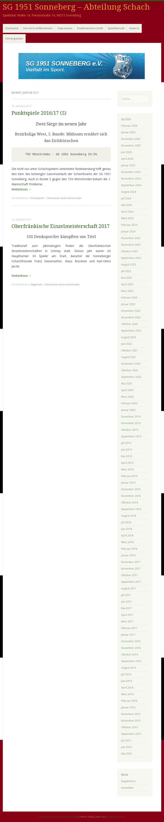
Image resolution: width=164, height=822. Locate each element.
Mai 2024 (126, 205)
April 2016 (127, 687)
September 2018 (131, 509)
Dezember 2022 (131, 311)
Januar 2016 (128, 707)
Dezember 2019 (131, 416)
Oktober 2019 (129, 430)
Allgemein (36, 284)
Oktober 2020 (129, 370)
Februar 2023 (129, 297)
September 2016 (131, 661)
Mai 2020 (126, 383)
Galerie (134, 28)
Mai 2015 (126, 753)
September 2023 (131, 258)
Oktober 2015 (129, 727)
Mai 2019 (126, 456)
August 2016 (128, 668)
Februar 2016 (129, 701)
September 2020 (131, 377)
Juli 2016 (126, 674)
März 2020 (127, 397)
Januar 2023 (128, 304)
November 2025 (131, 145)
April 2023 (127, 284)
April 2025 (127, 159)
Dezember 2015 (131, 714)
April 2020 (127, 390)
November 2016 (131, 648)
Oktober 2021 (129, 350)
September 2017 (131, 582)
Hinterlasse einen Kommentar (64, 198)
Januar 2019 (128, 482)
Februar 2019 (129, 476)
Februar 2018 (129, 549)
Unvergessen (14, 38)
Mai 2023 (126, 278)
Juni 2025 (126, 152)
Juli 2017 (126, 595)
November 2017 (131, 568)
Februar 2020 (129, 403)
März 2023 (127, 291)
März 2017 (127, 621)
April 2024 (127, 211)
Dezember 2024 (131, 172)
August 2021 (128, 357)
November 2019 (131, 423)
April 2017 (127, 615)
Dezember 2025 (131, 139)
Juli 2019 (126, 443)
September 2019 (131, 436)
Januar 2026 (128, 132)
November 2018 (131, 496)
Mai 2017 (126, 608)
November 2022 (131, 317)
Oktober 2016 (129, 654)
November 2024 (131, 178)
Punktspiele (37, 198)
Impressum (64, 28)
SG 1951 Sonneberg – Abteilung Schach (76, 7)
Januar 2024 (128, 231)
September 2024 (131, 185)
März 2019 (127, 469)
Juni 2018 (126, 529)
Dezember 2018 (131, 489)
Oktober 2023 (129, 251)
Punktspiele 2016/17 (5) (39, 113)
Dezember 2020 (131, 363)
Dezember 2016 (131, 641)
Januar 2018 (128, 555)
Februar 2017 (129, 628)
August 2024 (128, 192)
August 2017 (128, 588)
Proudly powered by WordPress (58, 816)
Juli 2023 (126, 271)
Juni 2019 (126, 449)
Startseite (12, 28)
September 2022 (131, 330)
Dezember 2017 (131, 562)
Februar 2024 (129, 225)
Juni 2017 (126, 601)
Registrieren (128, 781)
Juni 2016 (126, 681)
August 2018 (128, 516)
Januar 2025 (128, 165)
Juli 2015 (126, 740)
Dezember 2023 (131, 238)
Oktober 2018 (129, 502)
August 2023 (128, 264)
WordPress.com (115, 816)
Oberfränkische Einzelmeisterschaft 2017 (61, 226)
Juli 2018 (126, 522)
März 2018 (127, 542)
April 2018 (127, 535)
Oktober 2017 (129, 575)
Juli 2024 (126, 198)
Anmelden (127, 788)
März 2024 (127, 218)
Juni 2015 (126, 747)
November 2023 (131, 244)
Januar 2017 (128, 634)
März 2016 (127, 694)
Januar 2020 (128, 410)
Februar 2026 (129, 126)
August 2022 (128, 337)
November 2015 (131, 720)
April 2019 (127, 463)
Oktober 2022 (129, 324)
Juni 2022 (126, 344)
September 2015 (131, 734)
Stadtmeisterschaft (90, 28)
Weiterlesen (22, 189)
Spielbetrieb (116, 28)
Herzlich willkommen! (38, 28)
